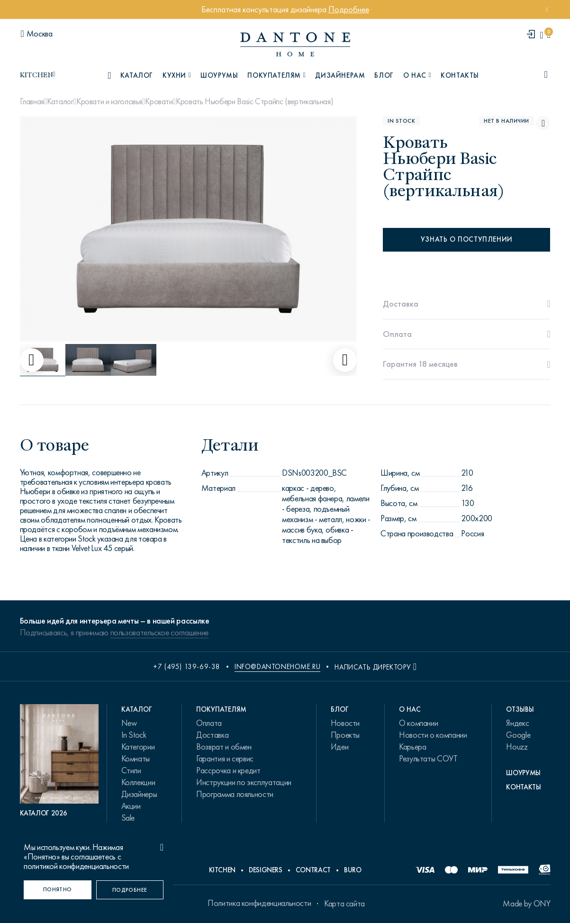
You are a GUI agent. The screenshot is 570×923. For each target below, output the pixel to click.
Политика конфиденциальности (259, 903)
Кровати (158, 101)
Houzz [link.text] (516, 746)
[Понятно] (57, 889)
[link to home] (295, 44)
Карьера (412, 746)
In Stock (133, 735)
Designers (265, 870)
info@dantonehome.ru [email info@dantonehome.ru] (277, 666)
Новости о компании (433, 735)
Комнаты (135, 758)
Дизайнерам (340, 75)
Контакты (460, 75)
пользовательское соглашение (159, 632)
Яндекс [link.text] (517, 723)
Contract (313, 870)
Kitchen (222, 870)
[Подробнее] (130, 889)
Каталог (60, 101)
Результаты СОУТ (428, 758)
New (129, 723)
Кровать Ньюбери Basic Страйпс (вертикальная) (254, 101)
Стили (131, 770)
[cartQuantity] (548, 35)
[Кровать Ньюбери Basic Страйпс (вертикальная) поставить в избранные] (543, 123)
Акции (131, 806)
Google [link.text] (518, 735)
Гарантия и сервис (224, 758)
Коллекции (138, 782)
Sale (128, 818)
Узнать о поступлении (467, 239)
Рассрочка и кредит (228, 770)
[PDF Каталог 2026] (59, 761)
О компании (418, 723)
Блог (383, 75)
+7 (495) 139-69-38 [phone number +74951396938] (186, 666)
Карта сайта (344, 903)
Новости (345, 723)
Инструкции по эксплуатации (243, 782)
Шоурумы (219, 75)
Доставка (212, 735)
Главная (32, 101)
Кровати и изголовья (109, 101)
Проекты (345, 735)
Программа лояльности (234, 794)
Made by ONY (526, 903)
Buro (353, 870)
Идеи (340, 746)
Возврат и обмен (224, 746)
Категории (138, 746)
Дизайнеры (139, 794)
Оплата (209, 723)
